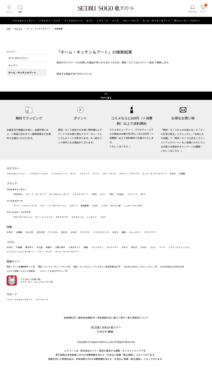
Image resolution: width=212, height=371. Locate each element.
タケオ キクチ (62, 217)
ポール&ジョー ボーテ (59, 194)
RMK (111, 194)
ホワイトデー (150, 232)
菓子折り (29, 247)
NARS (94, 194)
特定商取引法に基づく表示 (111, 317)
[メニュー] (9, 9)
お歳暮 (182, 173)
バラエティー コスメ (49, 20)
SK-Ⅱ (143, 194)
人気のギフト (75, 247)
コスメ (153, 247)
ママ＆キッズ (77, 217)
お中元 (173, 173)
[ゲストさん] (193, 9)
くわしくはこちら (118, 146)
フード (162, 247)
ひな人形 (29, 232)
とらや (104, 205)
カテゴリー (13, 168)
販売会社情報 (85, 317)
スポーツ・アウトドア (129, 173)
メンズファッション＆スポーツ (21, 251)
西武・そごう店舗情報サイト (20, 266)
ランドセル (53, 232)
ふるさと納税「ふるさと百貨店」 (22, 270)
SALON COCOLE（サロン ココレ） (139, 266)
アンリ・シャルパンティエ (25, 205)
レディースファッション (179, 247)
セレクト (19, 29)
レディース (102, 20)
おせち (115, 232)
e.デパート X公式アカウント (52, 270)
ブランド (12, 183)
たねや (95, 205)
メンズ (115, 20)
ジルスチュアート (80, 194)
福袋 (124, 232)
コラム (11, 242)
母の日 (64, 232)
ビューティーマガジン (188, 20)
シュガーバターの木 (133, 205)
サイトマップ (42, 299)
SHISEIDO (17, 194)
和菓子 (49, 247)
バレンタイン (135, 232)
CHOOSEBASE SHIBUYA (171, 266)
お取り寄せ (60, 247)
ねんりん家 (116, 205)
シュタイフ (92, 217)
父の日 (74, 232)
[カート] (203, 9)
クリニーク (132, 194)
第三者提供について (137, 317)
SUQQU (120, 194)
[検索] (20, 9)
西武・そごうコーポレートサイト (53, 266)
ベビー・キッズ (130, 20)
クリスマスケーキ (101, 232)
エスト (103, 194)
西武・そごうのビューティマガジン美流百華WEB (96, 266)
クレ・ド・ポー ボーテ (36, 194)
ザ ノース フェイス (43, 217)
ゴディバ (73, 205)
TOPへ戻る (106, 97)
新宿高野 (85, 205)
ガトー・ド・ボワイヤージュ (53, 205)
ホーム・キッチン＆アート (156, 20)
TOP (8, 29)
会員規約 (68, 317)
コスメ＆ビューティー (23, 20)
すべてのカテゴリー (18, 58)
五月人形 (41, 232)
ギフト (89, 20)
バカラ (103, 217)
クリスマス (85, 232)
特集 (9, 227)
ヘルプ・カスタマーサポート (20, 299)
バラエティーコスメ (39, 173)
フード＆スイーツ (73, 20)
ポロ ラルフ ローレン (22, 217)
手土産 (40, 247)
